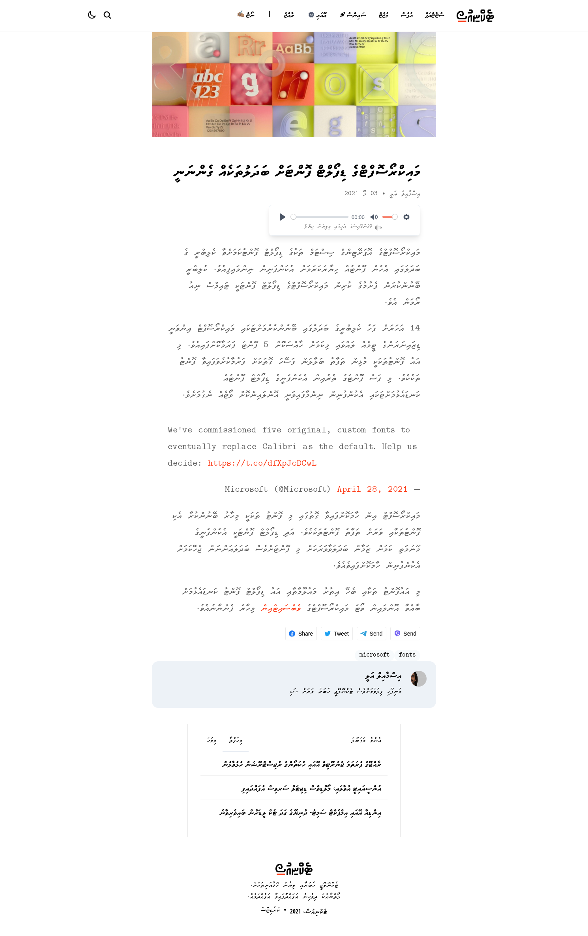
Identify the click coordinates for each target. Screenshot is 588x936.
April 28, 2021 (372, 490)
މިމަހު (211, 741)
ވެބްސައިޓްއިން (281, 608)
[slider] (319, 217)
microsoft (375, 655)
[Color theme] (95, 16)
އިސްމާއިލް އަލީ (405, 194)
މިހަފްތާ (235, 741)
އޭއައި (317, 16)
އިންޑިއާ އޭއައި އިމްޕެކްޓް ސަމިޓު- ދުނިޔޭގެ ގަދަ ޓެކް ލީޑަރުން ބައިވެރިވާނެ (300, 813)
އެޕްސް (406, 16)
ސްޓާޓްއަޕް (434, 16)
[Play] (282, 217)
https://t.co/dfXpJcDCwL (262, 464)
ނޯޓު (246, 16)
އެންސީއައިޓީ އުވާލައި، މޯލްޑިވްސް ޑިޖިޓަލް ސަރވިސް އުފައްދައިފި (311, 789)
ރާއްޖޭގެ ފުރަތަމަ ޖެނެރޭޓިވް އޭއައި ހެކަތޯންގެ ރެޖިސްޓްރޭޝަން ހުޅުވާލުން (301, 765)
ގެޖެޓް (383, 16)
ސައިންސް (353, 16)
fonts (407, 655)
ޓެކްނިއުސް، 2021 (308, 912)
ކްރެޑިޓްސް (270, 910)
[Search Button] (107, 15)
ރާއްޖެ (289, 16)
